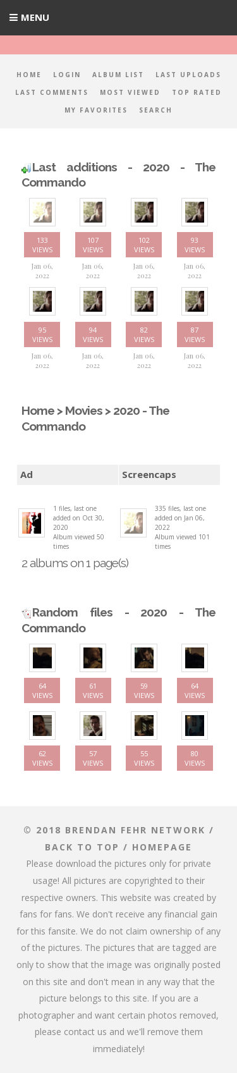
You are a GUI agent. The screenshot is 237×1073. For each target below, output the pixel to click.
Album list (118, 74)
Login (67, 74)
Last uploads (188, 74)
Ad (26, 474)
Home (29, 74)
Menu (35, 17)
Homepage (162, 847)
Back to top (82, 847)
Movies (83, 410)
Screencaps (149, 474)
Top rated (197, 92)
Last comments (51, 92)
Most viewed (130, 92)
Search (156, 110)
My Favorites (96, 110)
